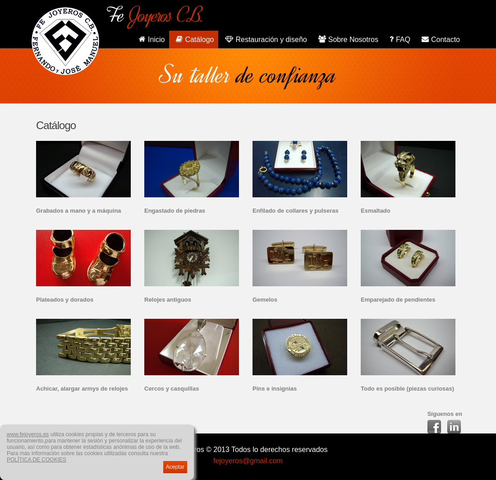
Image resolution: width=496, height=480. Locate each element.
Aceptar (175, 467)
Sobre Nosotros (347, 39)
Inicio (151, 39)
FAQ (398, 39)
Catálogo (194, 39)
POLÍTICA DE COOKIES (36, 460)
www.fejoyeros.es (28, 434)
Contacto (439, 39)
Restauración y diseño (265, 39)
